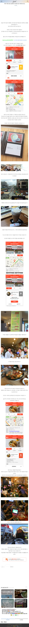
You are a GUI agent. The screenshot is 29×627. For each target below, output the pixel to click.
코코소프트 (13, 624)
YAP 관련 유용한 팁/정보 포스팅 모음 (20, 40)
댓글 (2, 622)
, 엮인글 (5, 622)
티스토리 (7, 619)
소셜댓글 (21, 619)
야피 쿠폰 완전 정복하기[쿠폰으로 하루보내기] (14, 3)
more (26, 586)
